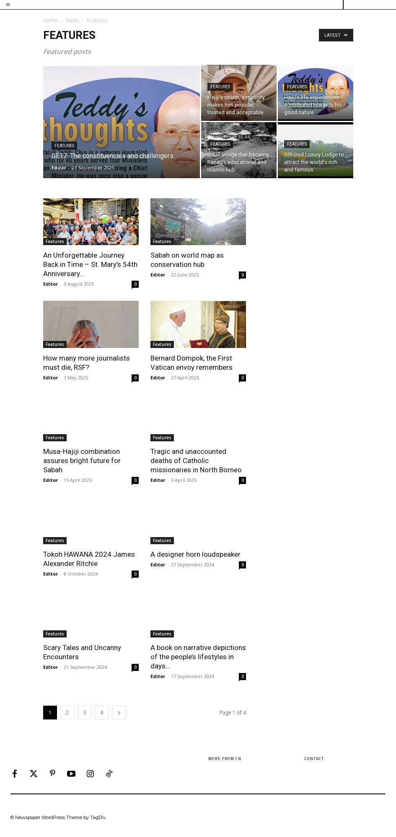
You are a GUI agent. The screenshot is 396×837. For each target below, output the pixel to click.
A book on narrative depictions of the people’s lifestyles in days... (198, 656)
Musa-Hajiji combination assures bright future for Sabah (82, 460)
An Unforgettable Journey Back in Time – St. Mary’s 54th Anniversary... (90, 264)
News (72, 20)
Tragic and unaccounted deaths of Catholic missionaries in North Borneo (196, 460)
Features (64, 145)
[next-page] (119, 712)
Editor (59, 167)
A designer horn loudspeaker (195, 554)
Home (50, 20)
